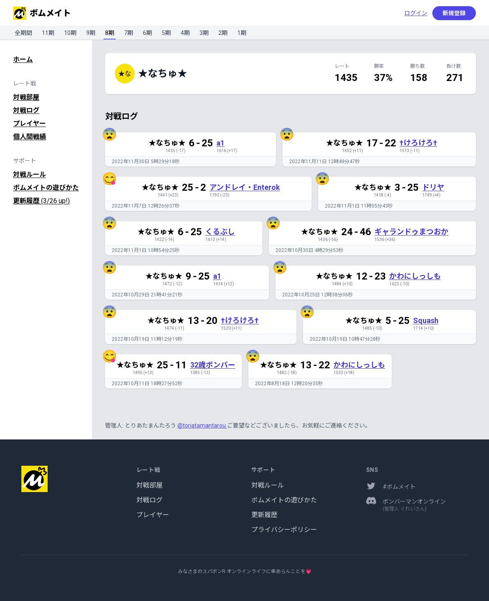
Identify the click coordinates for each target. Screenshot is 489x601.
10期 (70, 33)
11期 (48, 33)
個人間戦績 (29, 137)
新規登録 (454, 13)
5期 (166, 33)
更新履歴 (41, 201)
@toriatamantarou (202, 425)
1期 (241, 33)
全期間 (23, 33)
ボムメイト (42, 13)
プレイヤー (29, 123)
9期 (90, 33)
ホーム (23, 59)
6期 (147, 33)
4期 (185, 33)
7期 (128, 33)
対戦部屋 (26, 97)
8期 (109, 33)
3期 (204, 33)
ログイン (415, 13)
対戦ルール (29, 174)
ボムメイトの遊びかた (46, 188)
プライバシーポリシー (284, 530)
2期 (222, 33)
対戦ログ (26, 110)
